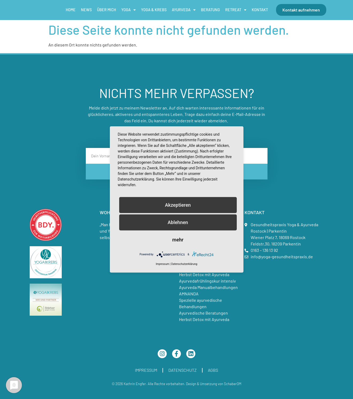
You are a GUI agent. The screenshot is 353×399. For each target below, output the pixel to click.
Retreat (235, 10)
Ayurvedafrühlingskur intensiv (207, 280)
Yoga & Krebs (153, 9)
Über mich (106, 9)
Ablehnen (178, 222)
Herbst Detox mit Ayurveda (204, 274)
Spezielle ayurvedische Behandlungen (200, 303)
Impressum (146, 370)
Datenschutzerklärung (184, 264)
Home (71, 9)
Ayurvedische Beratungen (203, 312)
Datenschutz (182, 370)
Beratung (210, 9)
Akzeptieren (178, 205)
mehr (178, 239)
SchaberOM (232, 384)
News (86, 9)
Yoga (128, 10)
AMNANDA (189, 293)
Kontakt (260, 9)
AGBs (213, 370)
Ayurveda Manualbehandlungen (208, 287)
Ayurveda (184, 10)
